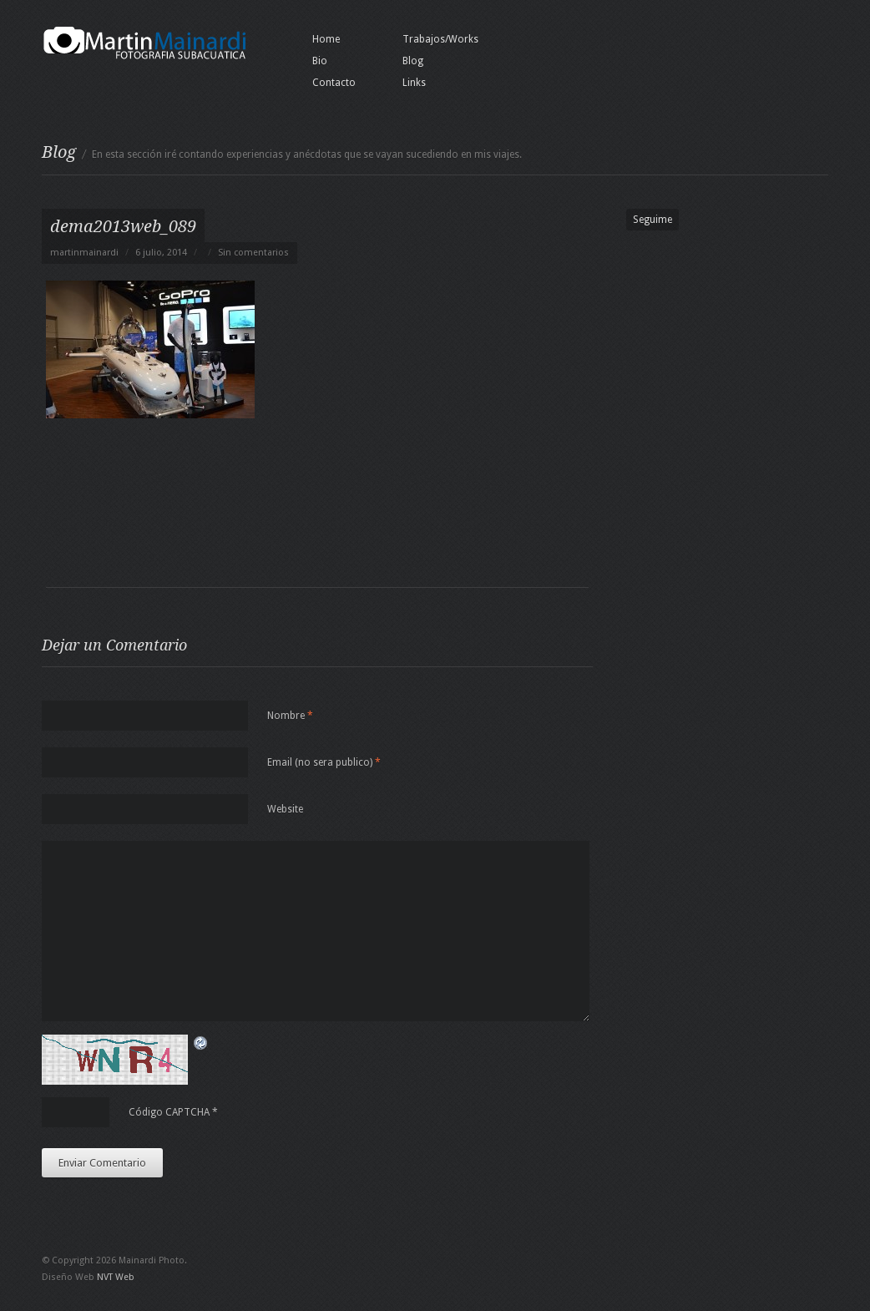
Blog (412, 61)
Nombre (290, 715)
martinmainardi (84, 252)
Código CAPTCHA (169, 1112)
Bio (319, 61)
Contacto (334, 83)
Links (414, 83)
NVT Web (115, 1277)
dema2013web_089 (123, 226)
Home (326, 39)
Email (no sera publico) (324, 762)
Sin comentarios (253, 252)
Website (285, 809)
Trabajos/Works (440, 39)
